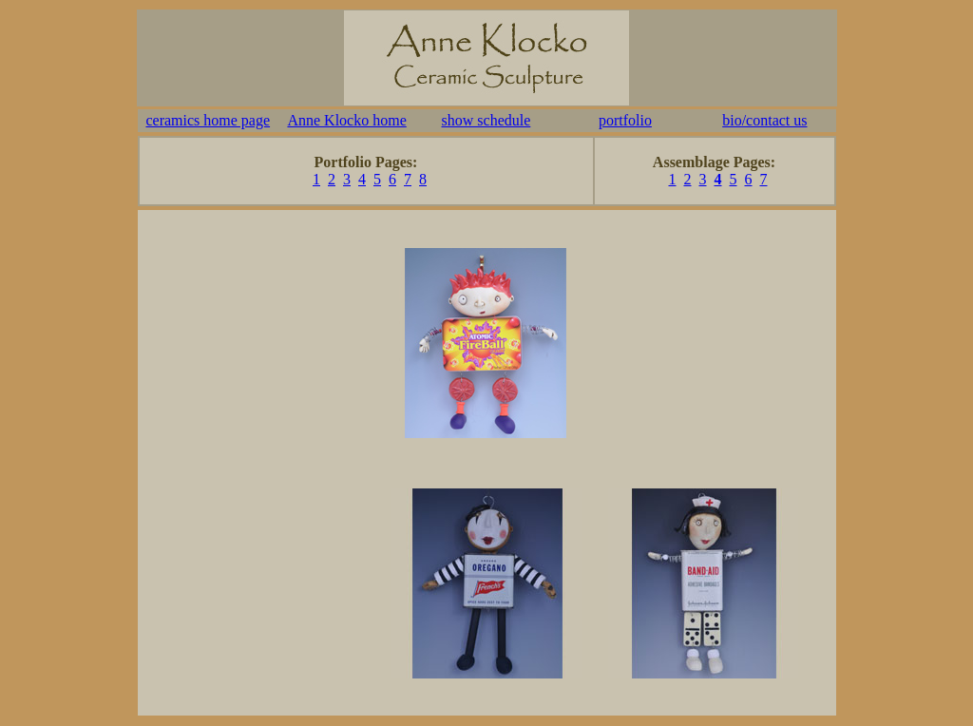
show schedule (486, 120)
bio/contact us (764, 120)
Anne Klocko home (346, 120)
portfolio (625, 120)
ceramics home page (207, 120)
